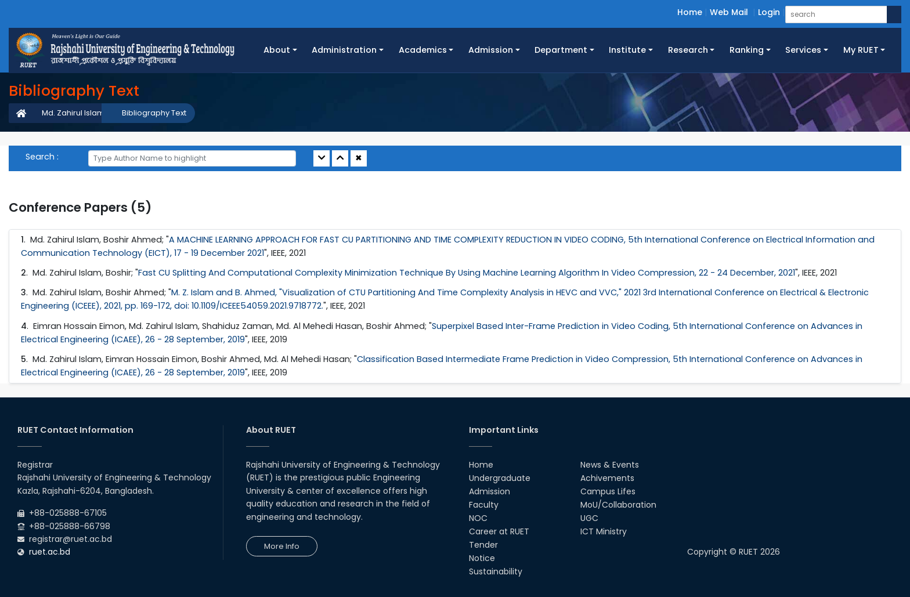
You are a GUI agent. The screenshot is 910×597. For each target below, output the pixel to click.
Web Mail (729, 12)
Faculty (484, 505)
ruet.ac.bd (49, 552)
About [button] (276, 50)
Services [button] (803, 50)
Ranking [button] (747, 50)
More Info (281, 546)
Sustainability (495, 571)
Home (689, 12)
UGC (589, 518)
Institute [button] (627, 50)
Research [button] (688, 50)
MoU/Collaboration (618, 505)
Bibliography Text (154, 112)
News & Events (609, 465)
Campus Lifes (607, 491)
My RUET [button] (861, 50)
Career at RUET (499, 531)
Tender (483, 545)
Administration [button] (344, 50)
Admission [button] (490, 50)
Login (769, 12)
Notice (482, 558)
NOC (478, 518)
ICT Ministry (603, 531)
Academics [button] (423, 50)
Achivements (607, 478)
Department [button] (561, 50)
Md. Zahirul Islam (73, 112)
